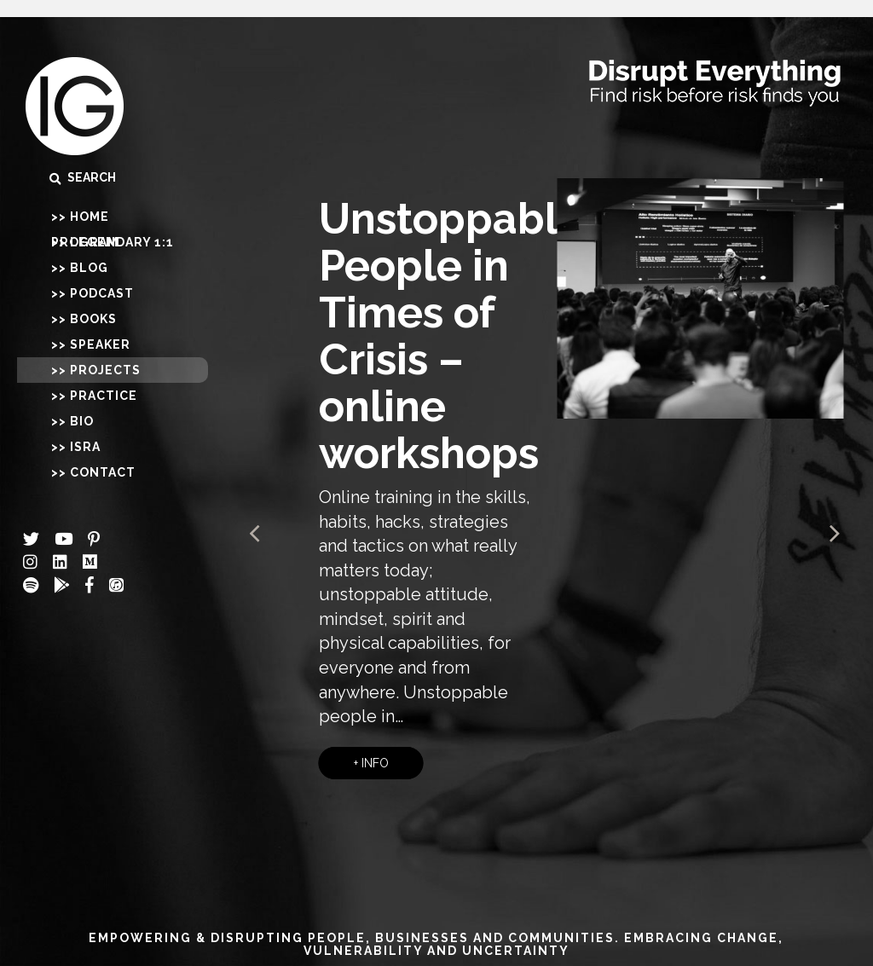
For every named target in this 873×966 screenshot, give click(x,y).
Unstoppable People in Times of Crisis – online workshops (451, 336)
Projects (105, 370)
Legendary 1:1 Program (112, 242)
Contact (103, 472)
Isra (85, 447)
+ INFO (371, 763)
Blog (89, 268)
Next (833, 533)
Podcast (102, 293)
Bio (82, 421)
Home (89, 216)
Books (93, 319)
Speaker (100, 344)
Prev (255, 533)
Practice (103, 395)
